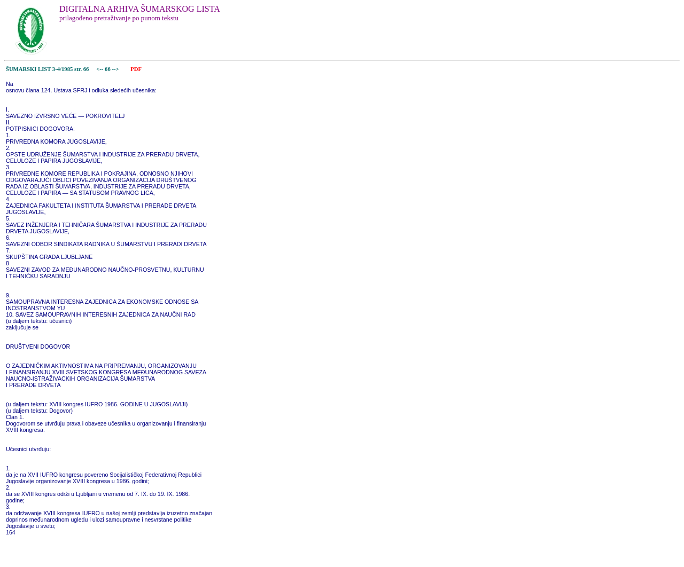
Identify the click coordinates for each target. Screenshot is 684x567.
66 (108, 69)
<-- (100, 69)
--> (116, 69)
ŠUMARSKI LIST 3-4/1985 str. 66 (47, 69)
